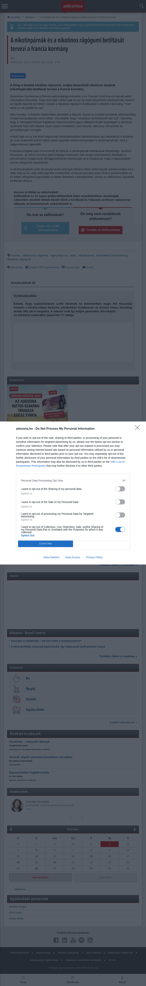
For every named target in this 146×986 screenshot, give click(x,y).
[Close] (138, 429)
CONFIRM (45, 543)
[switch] (120, 488)
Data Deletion (51, 557)
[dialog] (73, 493)
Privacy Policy (94, 557)
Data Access (72, 557)
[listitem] (73, 480)
